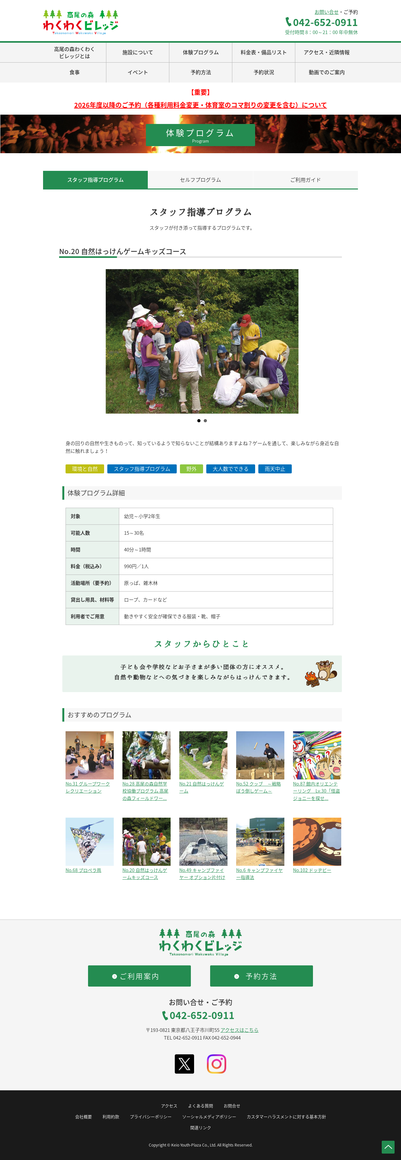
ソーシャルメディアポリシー (209, 1116)
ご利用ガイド (305, 179)
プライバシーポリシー (151, 1116)
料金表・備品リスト (264, 52)
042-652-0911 (325, 22)
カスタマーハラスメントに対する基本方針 (286, 1116)
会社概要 (83, 1116)
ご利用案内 (140, 976)
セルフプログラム (200, 179)
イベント (138, 72)
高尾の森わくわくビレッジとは (74, 52)
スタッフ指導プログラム (95, 179)
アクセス (169, 1105)
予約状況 (264, 72)
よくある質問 (200, 1105)
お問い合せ (327, 11)
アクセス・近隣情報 (327, 52)
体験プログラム (201, 52)
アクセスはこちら (239, 1029)
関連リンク (200, 1127)
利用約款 (110, 1116)
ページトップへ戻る (388, 1147)
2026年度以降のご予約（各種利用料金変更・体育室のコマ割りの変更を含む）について (200, 105)
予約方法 (201, 72)
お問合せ (232, 1105)
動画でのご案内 (327, 72)
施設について (137, 52)
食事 (74, 72)
